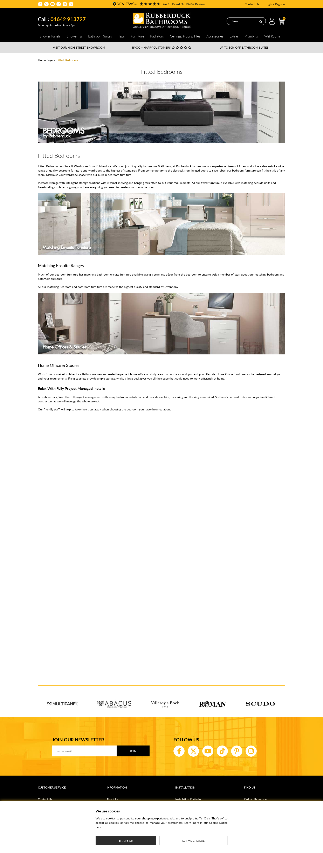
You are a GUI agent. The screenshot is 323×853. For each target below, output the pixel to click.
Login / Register (275, 4)
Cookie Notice (218, 823)
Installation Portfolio (188, 799)
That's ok (126, 840)
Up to (244, 47)
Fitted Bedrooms (67, 60)
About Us (112, 799)
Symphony (171, 287)
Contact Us (252, 4)
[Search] (261, 21)
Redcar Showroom (256, 799)
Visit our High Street (79, 47)
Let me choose (193, 840)
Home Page (45, 60)
